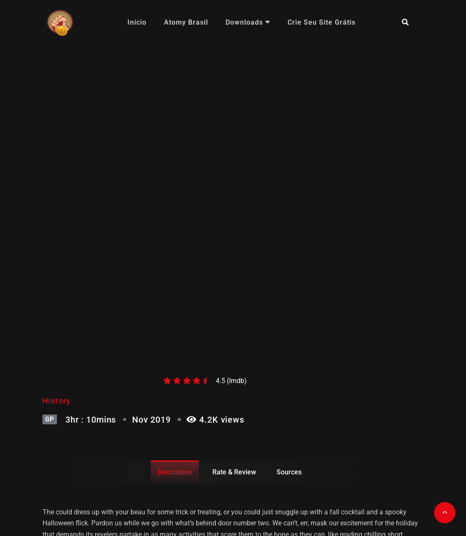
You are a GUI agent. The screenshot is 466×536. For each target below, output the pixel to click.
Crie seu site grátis (322, 22)
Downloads (248, 22)
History (56, 400)
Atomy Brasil (186, 22)
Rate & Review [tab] (234, 472)
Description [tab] (175, 472)
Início (137, 22)
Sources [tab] (289, 472)
